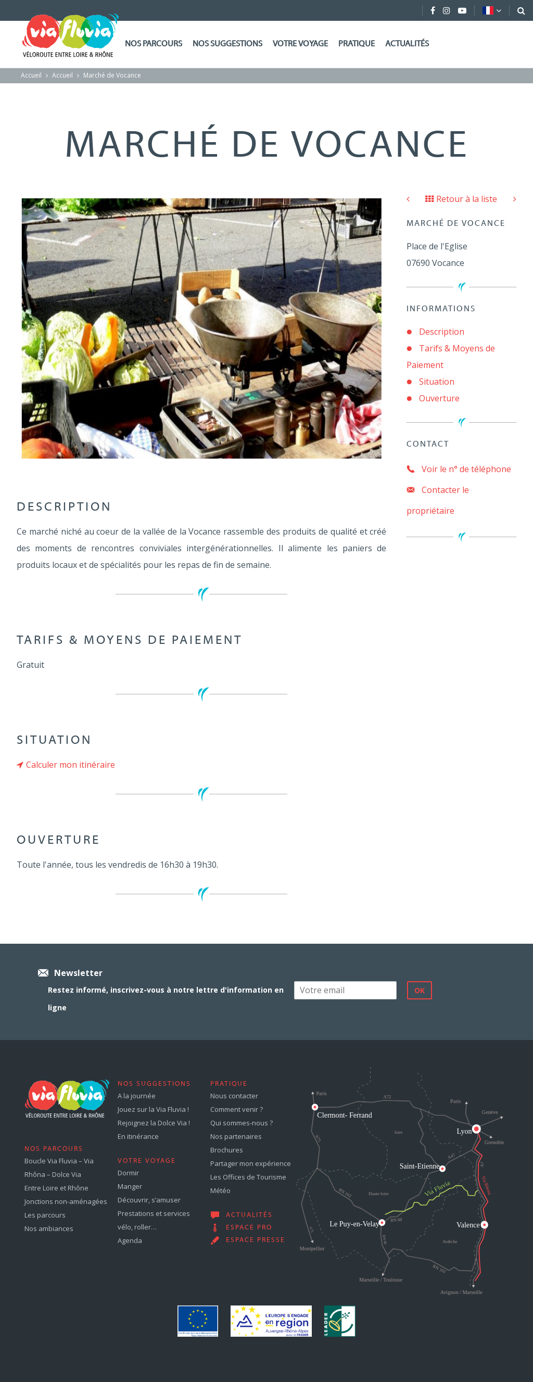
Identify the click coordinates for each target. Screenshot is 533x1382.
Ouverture (439, 398)
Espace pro (249, 1228)
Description (441, 331)
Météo (220, 1190)
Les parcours (45, 1215)
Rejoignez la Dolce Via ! (154, 1122)
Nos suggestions (227, 44)
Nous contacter (234, 1095)
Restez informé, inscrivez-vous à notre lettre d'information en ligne (166, 998)
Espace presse (255, 1240)
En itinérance (138, 1136)
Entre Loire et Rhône (56, 1188)
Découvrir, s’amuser (149, 1200)
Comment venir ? (236, 1109)
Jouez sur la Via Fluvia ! (153, 1109)
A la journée (137, 1095)
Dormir (128, 1172)
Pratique (356, 44)
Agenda (130, 1240)
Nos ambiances (48, 1228)
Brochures (226, 1150)
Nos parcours (153, 44)
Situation (436, 381)
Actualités (407, 44)
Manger (130, 1186)
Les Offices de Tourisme (248, 1177)
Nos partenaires (236, 1136)
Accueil (31, 75)
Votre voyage (300, 44)
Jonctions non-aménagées (65, 1201)
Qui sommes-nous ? (241, 1122)
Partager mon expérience (250, 1163)
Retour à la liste (461, 199)
